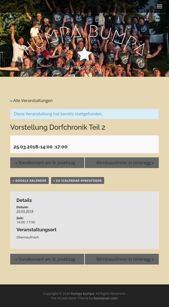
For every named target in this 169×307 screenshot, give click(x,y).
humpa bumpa (82, 293)
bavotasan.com (105, 298)
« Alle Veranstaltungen (31, 100)
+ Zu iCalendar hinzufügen (77, 180)
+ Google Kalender (29, 180)
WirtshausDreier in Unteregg (125, 163)
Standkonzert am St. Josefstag (45, 163)
